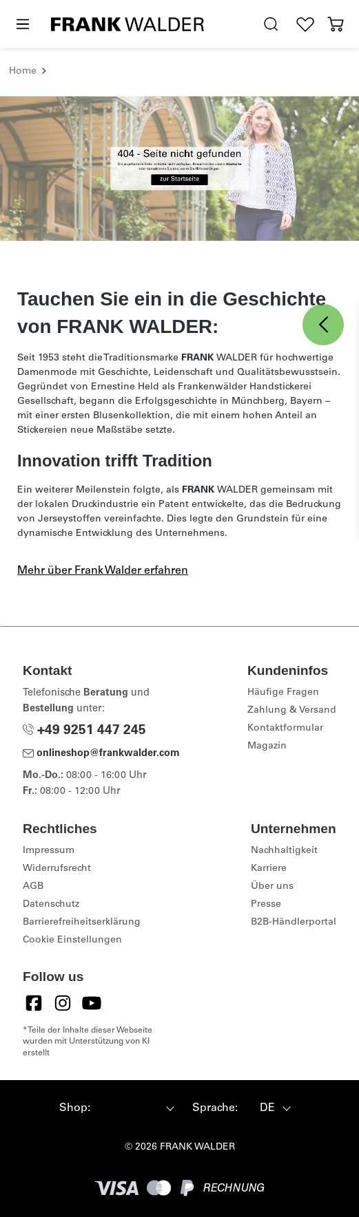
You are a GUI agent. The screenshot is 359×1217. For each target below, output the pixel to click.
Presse (266, 904)
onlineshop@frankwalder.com (101, 754)
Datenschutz (51, 904)
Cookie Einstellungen (72, 940)
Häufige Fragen (283, 693)
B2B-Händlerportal (293, 922)
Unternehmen (293, 828)
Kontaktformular (285, 728)
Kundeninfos (287, 670)
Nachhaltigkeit (284, 851)
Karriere (269, 869)
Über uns (272, 887)
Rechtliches (60, 828)
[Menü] (22, 24)
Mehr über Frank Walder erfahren (102, 571)
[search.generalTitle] (270, 24)
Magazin (267, 746)
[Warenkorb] (335, 24)
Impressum (48, 851)
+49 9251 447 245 (84, 730)
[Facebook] (34, 1003)
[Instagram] (63, 1003)
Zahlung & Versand (291, 710)
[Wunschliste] (305, 24)
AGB (33, 887)
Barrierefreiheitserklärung (82, 922)
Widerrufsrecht (57, 869)
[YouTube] (92, 1003)
